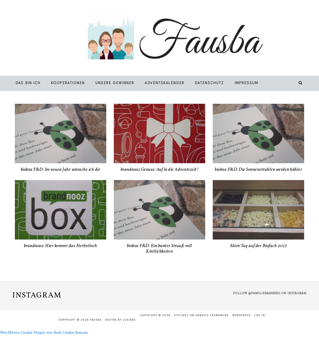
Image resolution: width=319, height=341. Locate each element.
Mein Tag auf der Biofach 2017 (258, 246)
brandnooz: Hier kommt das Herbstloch (60, 246)
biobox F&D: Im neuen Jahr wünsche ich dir (60, 169)
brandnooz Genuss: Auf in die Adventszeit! (160, 169)
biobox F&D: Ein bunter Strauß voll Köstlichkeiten (159, 249)
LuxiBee (129, 319)
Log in (259, 315)
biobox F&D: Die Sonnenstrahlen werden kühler (258, 169)
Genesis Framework (212, 315)
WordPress (241, 315)
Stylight (181, 315)
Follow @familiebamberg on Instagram (270, 293)
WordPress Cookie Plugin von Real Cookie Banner (44, 332)
